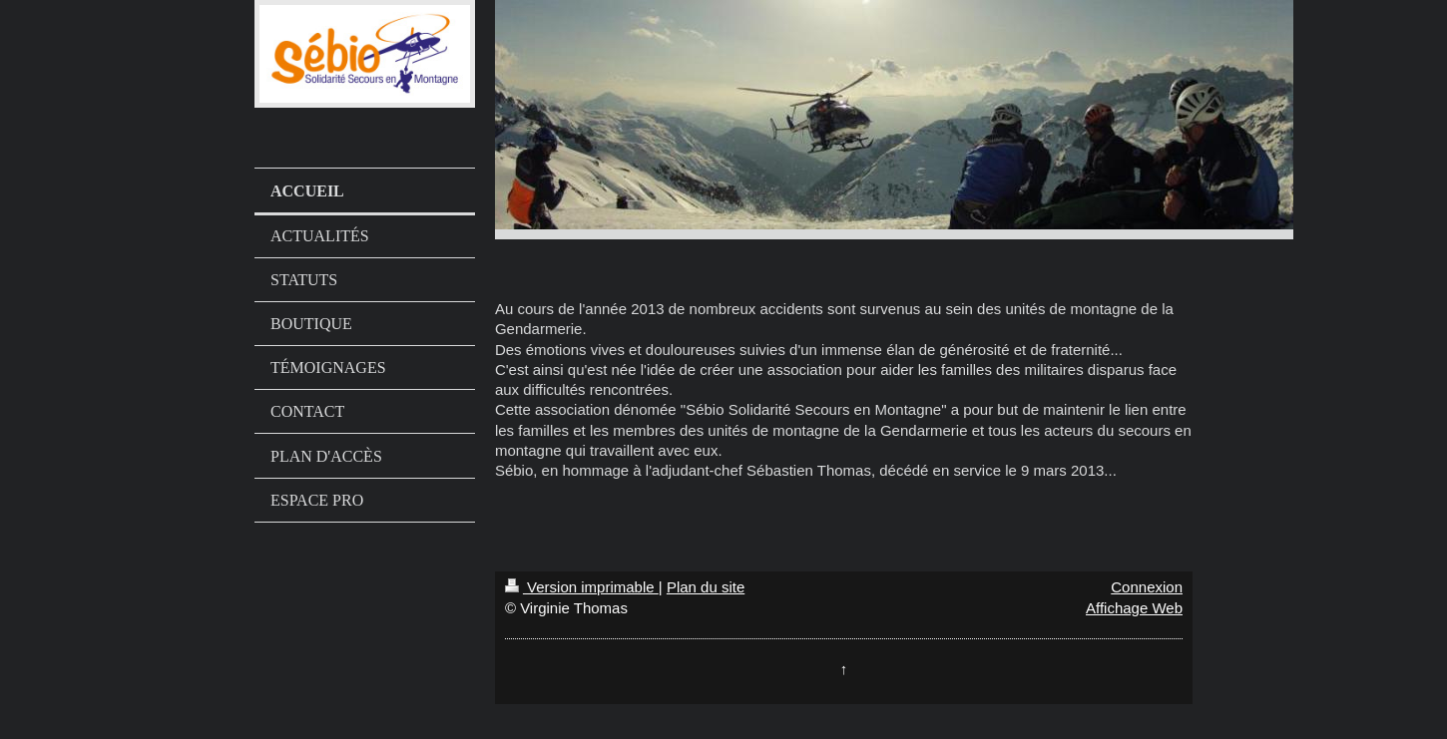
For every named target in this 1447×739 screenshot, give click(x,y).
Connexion (1147, 586)
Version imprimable (582, 586)
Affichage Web (1134, 607)
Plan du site (705, 586)
